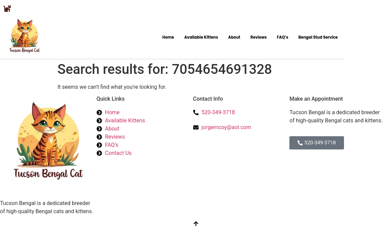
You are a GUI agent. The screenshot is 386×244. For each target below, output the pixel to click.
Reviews (258, 37)
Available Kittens (201, 37)
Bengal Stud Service (318, 37)
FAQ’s (282, 37)
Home (168, 37)
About (234, 37)
